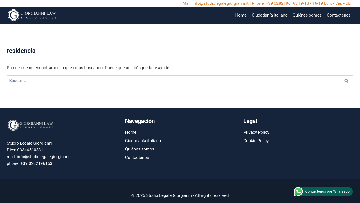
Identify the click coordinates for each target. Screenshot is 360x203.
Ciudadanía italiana (269, 15)
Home (241, 15)
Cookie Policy (256, 140)
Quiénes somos (307, 15)
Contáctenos (339, 15)
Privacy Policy (256, 132)
